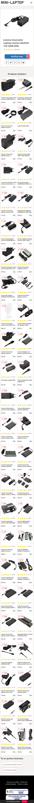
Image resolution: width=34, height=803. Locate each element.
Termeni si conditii (13, 782)
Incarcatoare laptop (10, 770)
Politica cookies (22, 784)
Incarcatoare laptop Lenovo (12, 764)
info (14, 102)
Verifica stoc (20, 56)
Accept (24, 801)
